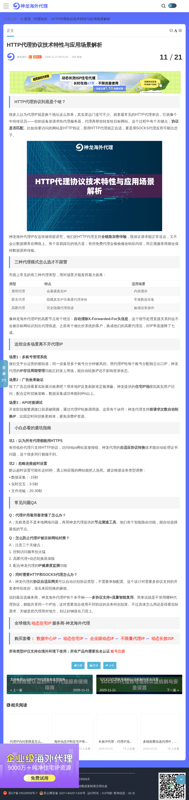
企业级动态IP (102, 638)
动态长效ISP (162, 638)
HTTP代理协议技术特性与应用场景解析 (80, 18)
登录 (94, 665)
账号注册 (118, 651)
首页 (27, 18)
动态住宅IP (41, 623)
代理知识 (40, 18)
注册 (78, 665)
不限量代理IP (133, 638)
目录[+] (4, 373)
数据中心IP (47, 638)
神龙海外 (29, 56)
